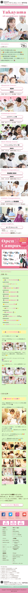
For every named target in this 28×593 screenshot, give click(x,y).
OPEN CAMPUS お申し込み (18, 555)
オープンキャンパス (12, 227)
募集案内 (12, 92)
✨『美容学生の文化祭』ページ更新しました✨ (13, 58)
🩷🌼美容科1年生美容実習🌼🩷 (11, 320)
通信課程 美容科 (11, 173)
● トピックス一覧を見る (12, 505)
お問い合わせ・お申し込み (18, 563)
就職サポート (5, 555)
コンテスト (5, 544)
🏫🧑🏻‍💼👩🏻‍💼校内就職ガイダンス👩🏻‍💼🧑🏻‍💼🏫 (12, 316)
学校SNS (4, 551)
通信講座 (17, 534)
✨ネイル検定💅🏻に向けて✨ (10, 284)
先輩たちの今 (5, 556)
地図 (13, 560)
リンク (14, 561)
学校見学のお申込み (16, 556)
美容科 (12, 88)
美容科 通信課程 (16, 531)
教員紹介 (4, 531)
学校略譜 (4, 535)
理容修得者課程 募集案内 (15, 549)
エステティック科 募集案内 (15, 542)
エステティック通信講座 (12, 201)
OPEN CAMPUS (6, 540)
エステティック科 (12, 117)
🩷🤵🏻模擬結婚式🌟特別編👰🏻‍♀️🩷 (11, 288)
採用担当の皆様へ (6, 560)
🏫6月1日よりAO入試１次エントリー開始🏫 (12, 54)
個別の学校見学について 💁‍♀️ (8, 60)
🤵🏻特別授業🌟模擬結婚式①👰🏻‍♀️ (10, 300)
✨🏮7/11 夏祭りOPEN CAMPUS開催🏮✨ (12, 52)
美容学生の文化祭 (6, 542)
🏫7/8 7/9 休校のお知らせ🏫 (8, 50)
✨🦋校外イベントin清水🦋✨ (11, 308)
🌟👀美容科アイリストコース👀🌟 (12, 324)
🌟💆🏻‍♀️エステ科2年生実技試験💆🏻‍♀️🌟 (11, 280)
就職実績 (4, 558)
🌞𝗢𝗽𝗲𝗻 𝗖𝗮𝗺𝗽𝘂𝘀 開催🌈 (10, 304)
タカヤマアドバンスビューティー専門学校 (14, 2)
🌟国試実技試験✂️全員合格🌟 (9, 56)
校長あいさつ (5, 529)
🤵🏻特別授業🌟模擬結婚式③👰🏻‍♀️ (10, 292)
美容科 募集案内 (16, 540)
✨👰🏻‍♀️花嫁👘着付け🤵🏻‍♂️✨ (9, 312)
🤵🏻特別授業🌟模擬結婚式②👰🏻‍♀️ (10, 296)
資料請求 (14, 558)
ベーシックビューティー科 (11, 145)
